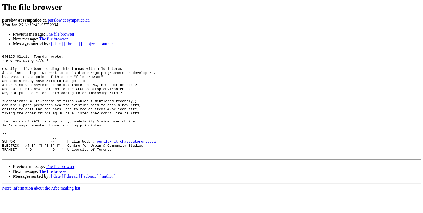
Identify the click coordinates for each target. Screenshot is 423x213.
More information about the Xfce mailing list (41, 208)
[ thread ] (72, 44)
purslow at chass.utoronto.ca (126, 159)
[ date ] (57, 44)
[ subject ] (89, 44)
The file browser (60, 34)
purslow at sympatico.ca (69, 20)
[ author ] (108, 44)
